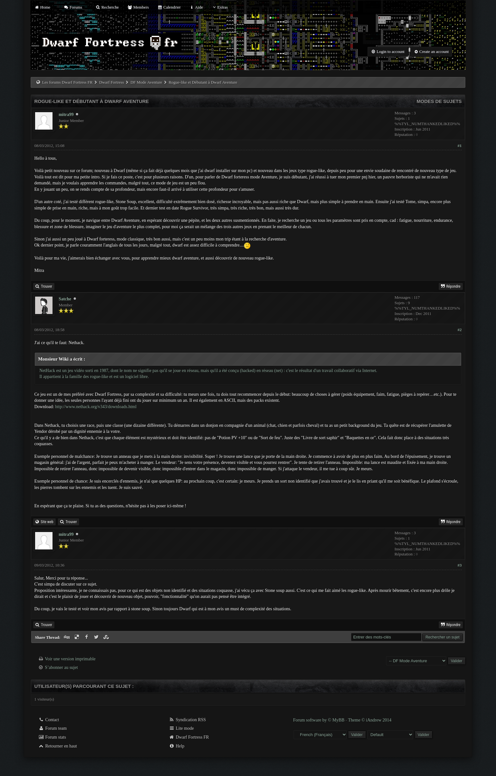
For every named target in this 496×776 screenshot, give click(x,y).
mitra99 (66, 114)
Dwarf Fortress (111, 82)
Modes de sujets (439, 101)
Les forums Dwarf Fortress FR (67, 82)
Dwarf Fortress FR (189, 737)
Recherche (107, 7)
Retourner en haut (57, 746)
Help (176, 746)
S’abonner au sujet (61, 667)
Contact (48, 719)
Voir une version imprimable (70, 659)
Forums (73, 7)
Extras (220, 7)
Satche (65, 299)
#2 (460, 329)
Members (138, 7)
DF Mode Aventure (146, 82)
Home (42, 7)
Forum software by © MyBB (319, 720)
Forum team (52, 728)
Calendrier (169, 7)
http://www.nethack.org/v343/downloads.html (95, 406)
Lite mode (181, 728)
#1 (460, 145)
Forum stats (52, 737)
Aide (196, 7)
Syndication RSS (187, 719)
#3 (460, 565)
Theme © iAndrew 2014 (369, 720)
